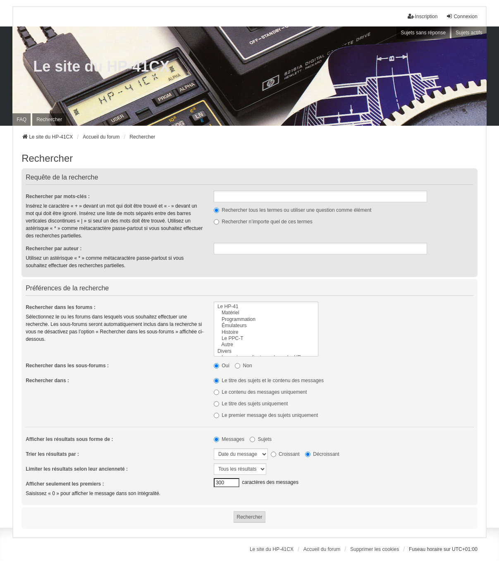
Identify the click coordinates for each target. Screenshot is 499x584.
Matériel (266, 313)
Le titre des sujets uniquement (251, 404)
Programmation (266, 319)
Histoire (266, 332)
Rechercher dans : (47, 380)
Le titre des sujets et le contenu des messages (269, 380)
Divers (266, 351)
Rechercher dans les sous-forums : (67, 366)
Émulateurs (266, 326)
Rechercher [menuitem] (49, 119)
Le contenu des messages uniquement (260, 392)
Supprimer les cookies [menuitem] (374, 549)
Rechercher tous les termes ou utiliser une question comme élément (293, 210)
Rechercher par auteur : (53, 248)
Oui (221, 366)
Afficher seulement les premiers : (65, 484)
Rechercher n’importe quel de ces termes (263, 222)
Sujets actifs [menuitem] (469, 33)
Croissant (285, 454)
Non (243, 366)
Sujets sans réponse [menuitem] (423, 33)
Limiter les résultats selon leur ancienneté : (77, 469)
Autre (266, 345)
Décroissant (322, 454)
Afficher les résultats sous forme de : (69, 439)
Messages (229, 439)
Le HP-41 (266, 307)
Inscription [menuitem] (423, 16)
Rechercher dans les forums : (61, 307)
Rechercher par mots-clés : (58, 196)
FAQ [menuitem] (21, 119)
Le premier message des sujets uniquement (266, 415)
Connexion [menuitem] (461, 16)
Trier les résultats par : (52, 454)
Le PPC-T (266, 338)
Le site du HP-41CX (101, 66)
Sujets (261, 439)
